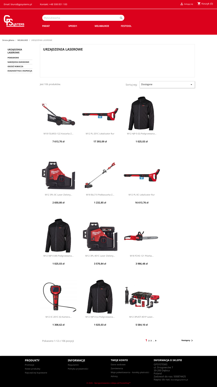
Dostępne (167, 84)
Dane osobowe (118, 364)
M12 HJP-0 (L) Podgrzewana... (100, 316)
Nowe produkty (32, 368)
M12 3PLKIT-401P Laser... (141, 316)
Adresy (114, 376)
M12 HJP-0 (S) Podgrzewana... (141, 133)
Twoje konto (119, 360)
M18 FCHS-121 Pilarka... (142, 255)
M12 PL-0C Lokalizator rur (142, 194)
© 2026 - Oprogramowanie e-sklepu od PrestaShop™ (108, 383)
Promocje (29, 364)
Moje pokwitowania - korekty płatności (130, 372)
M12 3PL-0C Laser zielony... (58, 194)
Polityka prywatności (78, 368)
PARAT (46, 26)
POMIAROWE (13, 57)
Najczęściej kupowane (36, 372)
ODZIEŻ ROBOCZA (15, 66)
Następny (187, 340)
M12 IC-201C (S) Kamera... (59, 316)
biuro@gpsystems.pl (179, 379)
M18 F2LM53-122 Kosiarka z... (58, 133)
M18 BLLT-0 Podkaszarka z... (100, 194)
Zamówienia (117, 368)
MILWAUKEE (102, 26)
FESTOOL (126, 26)
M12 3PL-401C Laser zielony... (100, 255)
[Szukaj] (83, 18)
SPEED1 (72, 26)
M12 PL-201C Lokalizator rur (100, 133)
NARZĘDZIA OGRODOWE (18, 62)
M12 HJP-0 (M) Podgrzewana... (58, 255)
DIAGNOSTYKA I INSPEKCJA (20, 71)
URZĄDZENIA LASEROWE (15, 51)
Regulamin (73, 364)
